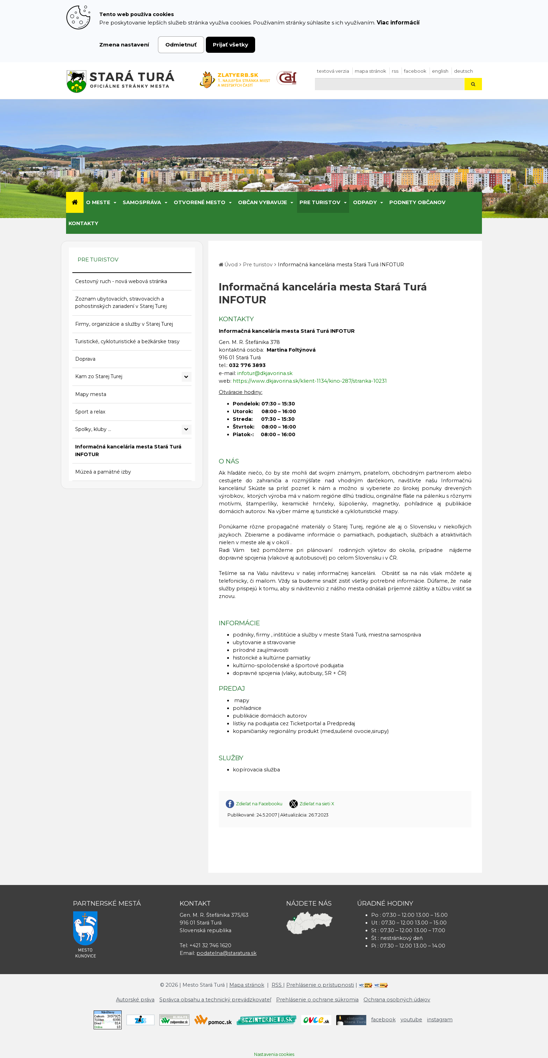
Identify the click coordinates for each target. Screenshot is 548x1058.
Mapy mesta (90, 394)
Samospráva (142, 202)
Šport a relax (90, 412)
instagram (440, 1019)
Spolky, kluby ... (93, 429)
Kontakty (83, 223)
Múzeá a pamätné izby (103, 472)
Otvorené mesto (199, 202)
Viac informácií (398, 22)
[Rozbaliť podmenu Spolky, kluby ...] (187, 429)
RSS (395, 71)
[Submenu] (114, 202)
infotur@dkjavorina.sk (265, 373)
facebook (415, 71)
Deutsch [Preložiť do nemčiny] (463, 71)
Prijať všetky (230, 44)
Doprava (85, 359)
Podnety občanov (417, 202)
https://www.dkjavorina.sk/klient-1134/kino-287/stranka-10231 (310, 381)
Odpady (365, 202)
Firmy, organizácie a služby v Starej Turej (124, 324)
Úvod (231, 264)
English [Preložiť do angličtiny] (440, 71)
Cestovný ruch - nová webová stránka (121, 281)
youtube (411, 1019)
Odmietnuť (181, 44)
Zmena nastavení (124, 44)
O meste (98, 202)
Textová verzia (333, 71)
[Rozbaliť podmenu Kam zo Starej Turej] (187, 377)
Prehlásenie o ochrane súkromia (317, 999)
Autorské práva (135, 999)
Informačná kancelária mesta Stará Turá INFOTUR (128, 450)
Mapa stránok (370, 71)
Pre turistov (320, 202)
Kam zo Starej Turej (98, 376)
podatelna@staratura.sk (226, 953)
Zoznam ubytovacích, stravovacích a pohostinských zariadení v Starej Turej (121, 302)
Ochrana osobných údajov (396, 999)
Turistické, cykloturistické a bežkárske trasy (127, 341)
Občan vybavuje (262, 202)
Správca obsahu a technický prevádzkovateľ (215, 999)
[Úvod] (75, 202)
